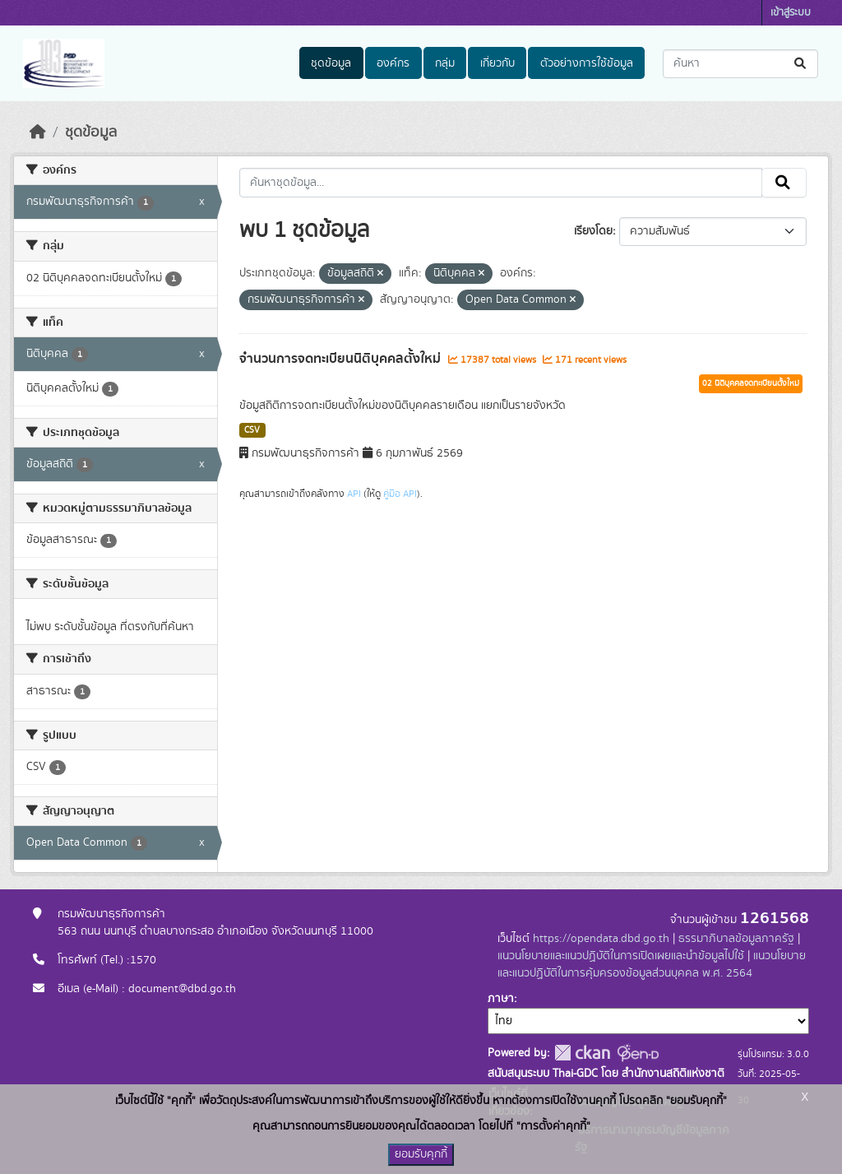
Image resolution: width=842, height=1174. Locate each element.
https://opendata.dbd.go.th (601, 938)
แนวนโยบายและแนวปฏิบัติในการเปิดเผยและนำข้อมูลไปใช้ (620, 956)
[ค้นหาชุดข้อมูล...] (740, 63)
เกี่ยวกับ (497, 63)
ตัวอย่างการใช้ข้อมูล (586, 63)
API (354, 493)
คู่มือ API (400, 493)
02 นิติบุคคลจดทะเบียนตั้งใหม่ (750, 383)
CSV (252, 430)
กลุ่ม (445, 63)
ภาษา (501, 999)
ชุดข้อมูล (331, 63)
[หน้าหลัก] (38, 132)
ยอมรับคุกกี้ (421, 1154)
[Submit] (801, 63)
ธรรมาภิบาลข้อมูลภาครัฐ (736, 938)
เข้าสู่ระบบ (790, 13)
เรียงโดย (593, 231)
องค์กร (393, 63)
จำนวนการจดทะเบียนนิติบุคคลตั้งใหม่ (341, 358)
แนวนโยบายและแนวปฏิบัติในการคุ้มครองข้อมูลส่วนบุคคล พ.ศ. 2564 (651, 964)
